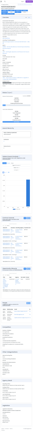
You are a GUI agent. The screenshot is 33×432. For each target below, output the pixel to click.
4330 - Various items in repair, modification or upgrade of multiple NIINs (6, 284)
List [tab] (26, 17)
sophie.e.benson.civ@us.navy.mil (21, 317)
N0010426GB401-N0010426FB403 (6, 251)
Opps (18, 12)
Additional (11, 13)
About (2, 428)
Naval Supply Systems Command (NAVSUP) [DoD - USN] (16, 41)
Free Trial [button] (29, 1)
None (4, 60)
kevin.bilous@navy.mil (19, 314)
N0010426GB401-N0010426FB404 (6, 244)
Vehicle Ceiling (6, 72)
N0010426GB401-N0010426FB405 (6, 230)
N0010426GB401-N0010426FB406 (6, 237)
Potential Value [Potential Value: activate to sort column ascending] (27, 227)
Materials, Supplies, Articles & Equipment (12, 410)
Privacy (3, 430)
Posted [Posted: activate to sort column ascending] (27, 277)
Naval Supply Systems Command (18, 231)
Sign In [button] (22, 1)
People (4, 13)
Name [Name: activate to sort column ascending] (4, 309)
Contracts (4, 12)
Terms (11, 428)
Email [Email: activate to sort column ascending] (15, 309)
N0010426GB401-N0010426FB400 (6, 257)
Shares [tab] (8, 163)
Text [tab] (29, 17)
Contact (7, 428)
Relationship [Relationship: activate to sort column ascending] (10, 309)
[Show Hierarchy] (9, 38)
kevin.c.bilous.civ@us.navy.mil (20, 311)
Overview (4, 10)
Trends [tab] (4, 163)
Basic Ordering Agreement (10, 132)
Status (11, 10)
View (30, 311)
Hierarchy (18, 10)
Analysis (24, 10)
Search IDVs (4, 4)
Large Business (6, 364)
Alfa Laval (5, 38)
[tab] (3, 172)
